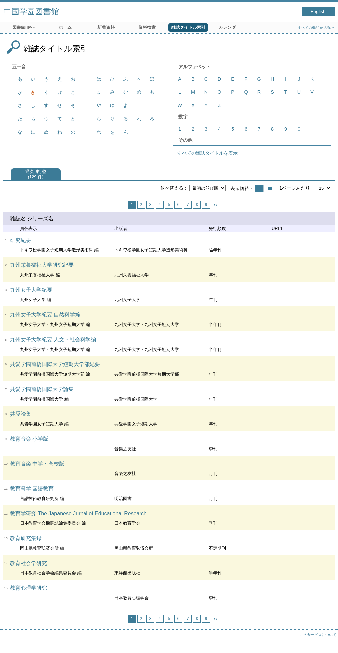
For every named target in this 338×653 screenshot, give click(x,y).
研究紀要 (20, 240)
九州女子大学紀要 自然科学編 (45, 314)
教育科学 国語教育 (32, 488)
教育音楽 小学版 (29, 439)
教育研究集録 (26, 538)
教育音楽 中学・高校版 (37, 463)
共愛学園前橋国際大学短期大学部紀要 (55, 364)
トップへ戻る (326, 641)
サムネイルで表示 (270, 188)
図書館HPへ (23, 27)
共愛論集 (20, 414)
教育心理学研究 (28, 588)
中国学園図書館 (31, 11)
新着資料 (106, 27)
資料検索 (147, 27)
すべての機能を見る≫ (316, 27)
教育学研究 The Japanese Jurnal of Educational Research (78, 513)
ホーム (65, 27)
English (318, 11)
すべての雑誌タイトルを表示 (207, 153)
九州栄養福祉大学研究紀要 (42, 265)
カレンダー (229, 27)
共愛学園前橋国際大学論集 (42, 389)
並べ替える (171, 187)
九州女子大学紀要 (31, 290)
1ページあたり (294, 187)
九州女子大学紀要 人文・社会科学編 (53, 339)
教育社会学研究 (28, 563)
